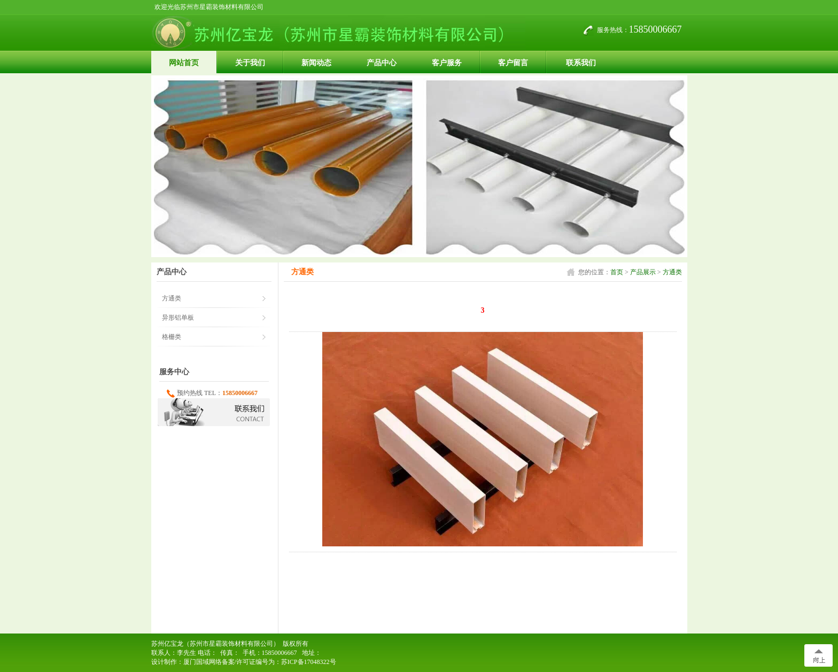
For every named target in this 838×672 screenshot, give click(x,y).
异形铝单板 (178, 317)
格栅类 (171, 337)
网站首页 (184, 63)
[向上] (818, 655)
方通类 (672, 272)
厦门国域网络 (202, 662)
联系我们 (581, 63)
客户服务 (447, 63)
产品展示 (643, 272)
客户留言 (513, 63)
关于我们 (250, 63)
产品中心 (382, 63)
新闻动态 (316, 63)
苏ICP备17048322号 (308, 662)
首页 (616, 272)
